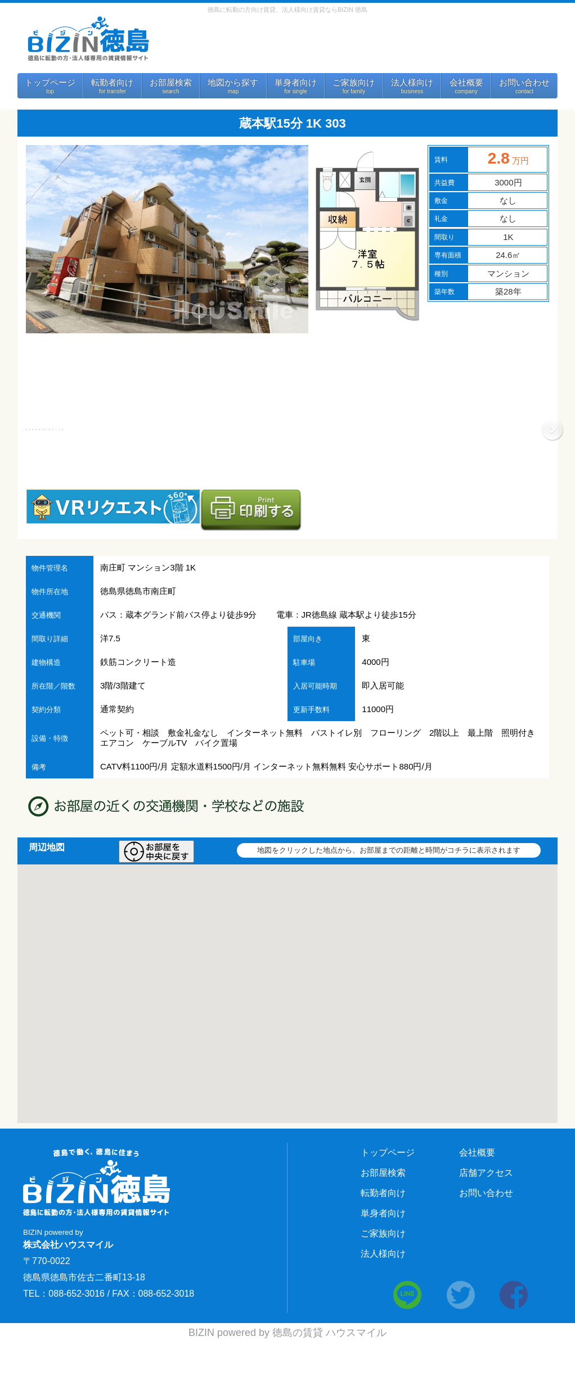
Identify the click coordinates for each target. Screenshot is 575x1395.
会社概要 (466, 82)
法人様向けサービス (498, 46)
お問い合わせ (524, 82)
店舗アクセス (486, 1225)
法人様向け (412, 82)
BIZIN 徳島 (87, 39)
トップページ (50, 82)
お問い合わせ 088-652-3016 (354, 43)
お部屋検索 (171, 82)
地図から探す (233, 82)
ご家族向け (354, 82)
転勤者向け (112, 82)
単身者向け (296, 82)
